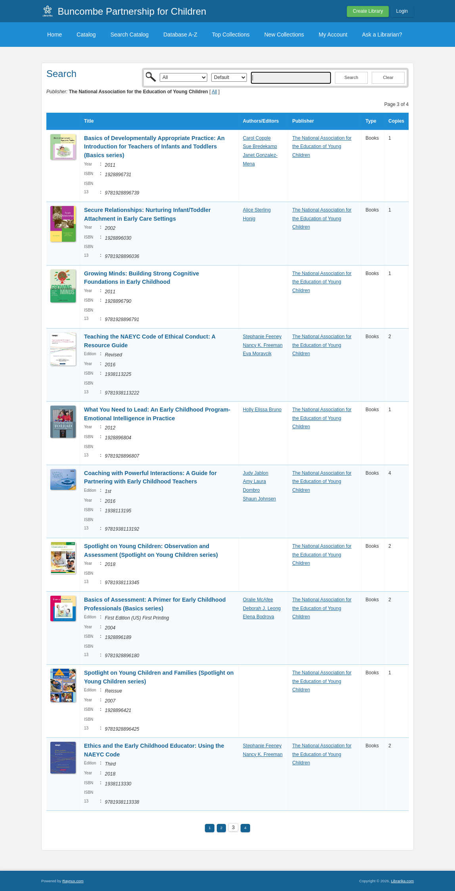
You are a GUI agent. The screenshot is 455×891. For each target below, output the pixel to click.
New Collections (284, 34)
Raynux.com (72, 881)
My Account (333, 34)
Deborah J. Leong (262, 608)
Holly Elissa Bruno (262, 409)
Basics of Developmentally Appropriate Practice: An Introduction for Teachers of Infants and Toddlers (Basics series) (154, 146)
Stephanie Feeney (262, 336)
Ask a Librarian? (382, 34)
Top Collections (231, 34)
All (214, 91)
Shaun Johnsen (259, 499)
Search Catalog (130, 34)
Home (54, 34)
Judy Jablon (255, 473)
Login (402, 11)
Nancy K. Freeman (263, 345)
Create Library (368, 11)
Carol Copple (257, 138)
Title (89, 121)
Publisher (303, 121)
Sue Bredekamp (260, 146)
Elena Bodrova (258, 617)
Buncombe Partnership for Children (132, 11)
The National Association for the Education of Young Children (321, 146)
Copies (396, 121)
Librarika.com (402, 881)
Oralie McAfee (258, 599)
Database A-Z (180, 34)
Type (370, 121)
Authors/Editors (261, 121)
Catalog (86, 34)
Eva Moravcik (257, 353)
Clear (388, 77)
